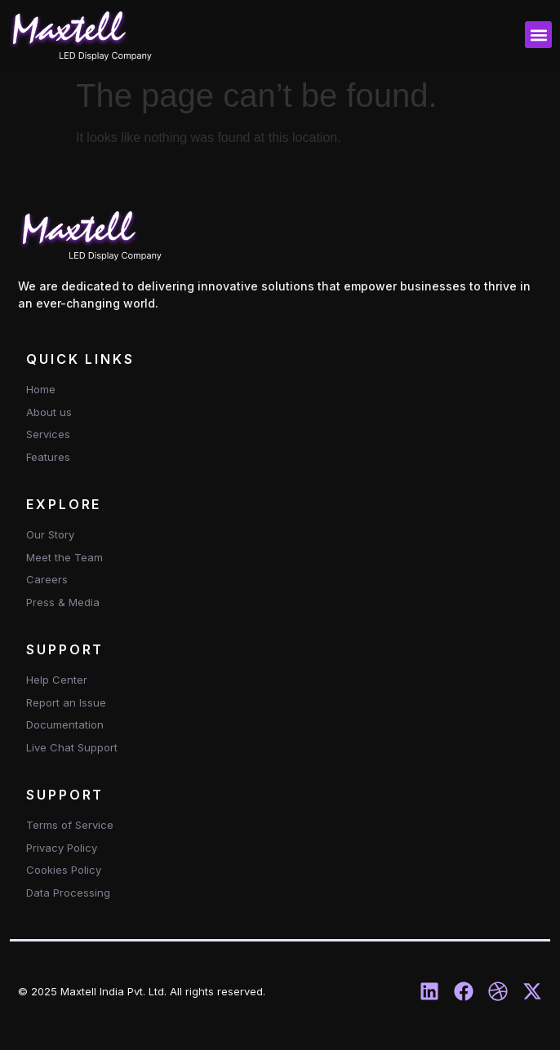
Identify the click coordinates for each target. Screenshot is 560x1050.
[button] (538, 34)
